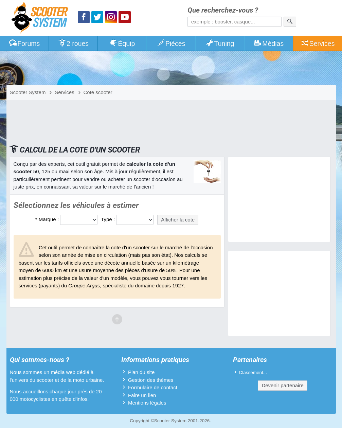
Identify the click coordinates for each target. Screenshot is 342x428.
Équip (122, 43)
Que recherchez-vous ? (222, 10)
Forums (24, 43)
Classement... (253, 372)
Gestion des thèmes (150, 380)
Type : (108, 219)
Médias (269, 43)
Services (318, 43)
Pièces (171, 43)
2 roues (73, 43)
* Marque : (47, 219)
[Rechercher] (290, 22)
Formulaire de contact (152, 387)
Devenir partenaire (282, 385)
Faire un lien (142, 395)
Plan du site (141, 372)
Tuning (219, 43)
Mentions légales (147, 403)
